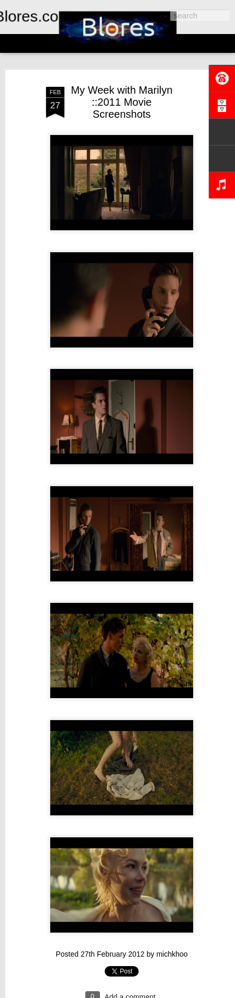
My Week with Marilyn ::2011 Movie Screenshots (121, 102)
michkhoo (172, 954)
